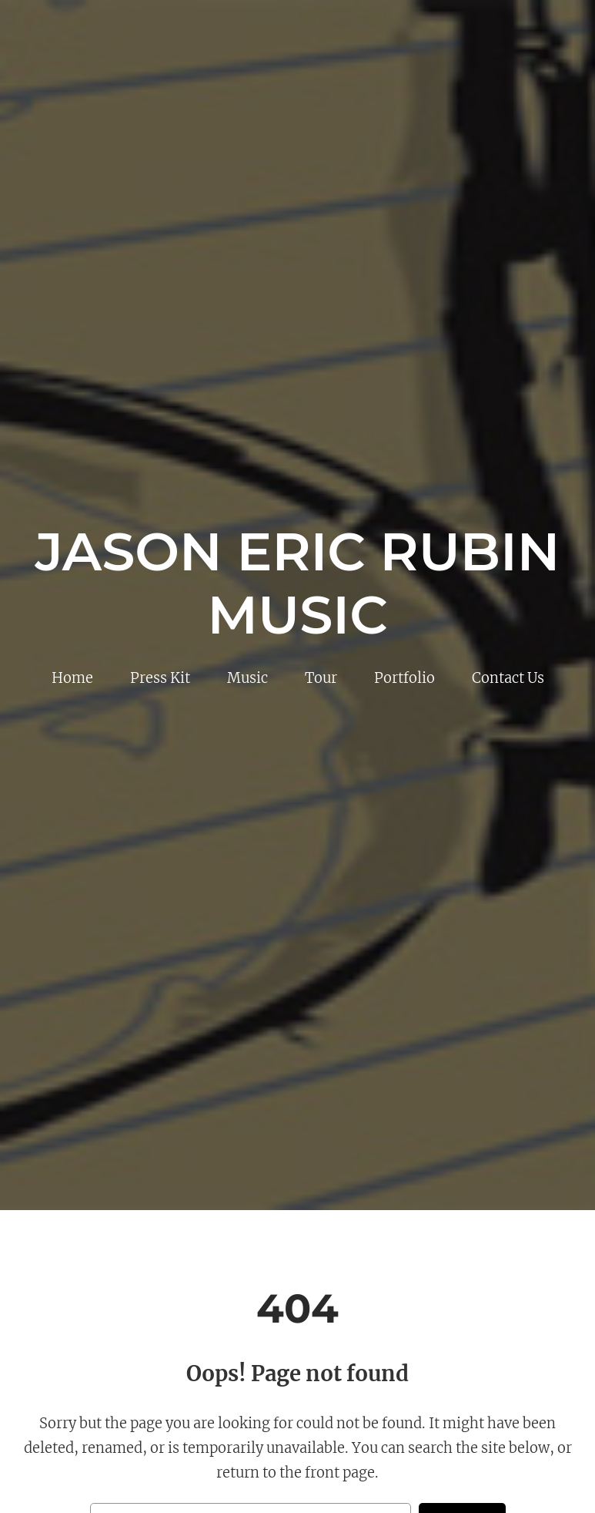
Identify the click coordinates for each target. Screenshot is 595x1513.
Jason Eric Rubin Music (297, 583)
